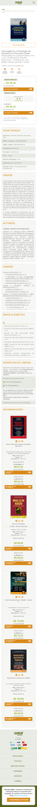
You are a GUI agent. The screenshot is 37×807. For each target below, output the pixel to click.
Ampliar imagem (18, 45)
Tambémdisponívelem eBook (16, 441)
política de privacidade (20, 795)
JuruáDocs (18, 776)
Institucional (18, 756)
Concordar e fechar (18, 800)
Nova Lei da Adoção (18, 524)
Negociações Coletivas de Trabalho (18, 678)
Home (3, 9)
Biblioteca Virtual (18, 766)
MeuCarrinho (29, 2)
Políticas (17, 761)
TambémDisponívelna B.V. (19, 441)
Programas (18, 771)
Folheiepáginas (22, 441)
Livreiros (17, 781)
